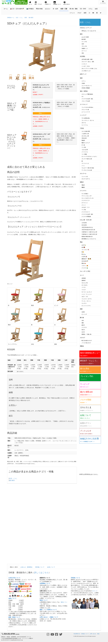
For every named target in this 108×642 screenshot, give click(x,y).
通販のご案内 (14, 567)
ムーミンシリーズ (86, 112)
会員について (51, 567)
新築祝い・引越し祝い (87, 334)
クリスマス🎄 (85, 268)
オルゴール (83, 173)
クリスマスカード (86, 212)
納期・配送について (14, 617)
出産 (83, 320)
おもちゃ (47, 8)
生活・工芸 (64, 8)
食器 (81, 78)
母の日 (83, 329)
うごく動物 (84, 154)
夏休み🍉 (84, 263)
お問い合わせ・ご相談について (49, 617)
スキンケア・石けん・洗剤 (88, 61)
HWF (83, 44)
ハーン (83, 165)
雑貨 (81, 309)
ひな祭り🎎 (84, 256)
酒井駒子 (84, 280)
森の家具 (31, 17)
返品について (44, 600)
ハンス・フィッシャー (87, 294)
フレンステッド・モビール (88, 120)
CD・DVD (83, 8)
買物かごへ (42, 113)
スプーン (84, 81)
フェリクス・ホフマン (87, 298)
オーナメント (85, 202)
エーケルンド (84, 104)
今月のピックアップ (85, 27)
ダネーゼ (84, 122)
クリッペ (84, 205)
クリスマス (83, 190)
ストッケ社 (84, 41)
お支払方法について (14, 577)
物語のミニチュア (86, 142)
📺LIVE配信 (30, 8)
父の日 (83, 332)
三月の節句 (84, 222)
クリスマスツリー (86, 200)
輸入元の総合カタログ (87, 340)
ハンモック (84, 64)
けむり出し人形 (85, 136)
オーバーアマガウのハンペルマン (89, 156)
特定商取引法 (77, 633)
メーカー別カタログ (86, 342)
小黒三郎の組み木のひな (87, 227)
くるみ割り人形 (85, 133)
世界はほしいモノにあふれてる (89, 30)
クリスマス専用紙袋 (86, 216)
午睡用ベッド (85, 48)
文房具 (83, 312)
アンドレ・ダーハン (86, 301)
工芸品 (82, 128)
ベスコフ (84, 289)
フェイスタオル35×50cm (87, 107)
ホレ (83, 96)
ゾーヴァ (84, 287)
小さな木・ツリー (86, 207)
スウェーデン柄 (85, 109)
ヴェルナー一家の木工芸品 (88, 168)
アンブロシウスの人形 (87, 170)
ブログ (79, 13)
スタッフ (94, 591)
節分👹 (83, 247)
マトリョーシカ (85, 163)
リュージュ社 (85, 176)
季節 (81, 242)
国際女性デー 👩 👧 (86, 258)
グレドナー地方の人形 (87, 158)
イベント (72, 13)
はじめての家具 (85, 37)
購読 (98, 633)
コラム (90, 8)
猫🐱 (83, 252)
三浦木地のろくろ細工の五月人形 (89, 234)
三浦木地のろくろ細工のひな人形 (89, 232)
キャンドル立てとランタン (88, 198)
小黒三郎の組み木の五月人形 (88, 229)
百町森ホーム (10, 17)
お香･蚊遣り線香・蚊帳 (87, 59)
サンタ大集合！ (85, 193)
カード (82, 275)
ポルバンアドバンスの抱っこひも (89, 68)
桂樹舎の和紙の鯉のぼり (87, 236)
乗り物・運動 (73, 8)
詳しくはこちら (41, 572)
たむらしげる (85, 282)
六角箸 (83, 83)
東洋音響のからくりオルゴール (89, 238)
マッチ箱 (84, 147)
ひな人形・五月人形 (85, 220)
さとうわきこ (85, 285)
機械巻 (83, 187)
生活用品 (82, 56)
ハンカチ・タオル (86, 66)
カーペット (84, 50)
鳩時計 (82, 182)
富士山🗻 (84, 254)
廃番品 (82, 346)
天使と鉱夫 (84, 138)
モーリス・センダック (87, 292)
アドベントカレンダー (87, 195)
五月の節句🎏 (85, 261)
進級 (83, 322)
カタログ (82, 337)
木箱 (83, 53)
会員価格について (45, 583)
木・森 (83, 145)
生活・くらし (19, 17)
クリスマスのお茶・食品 (87, 98)
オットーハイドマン (86, 305)
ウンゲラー (84, 303)
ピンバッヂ (84, 314)
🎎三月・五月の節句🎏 (17, 8)
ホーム (6, 8)
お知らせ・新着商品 (26, 567)
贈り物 (82, 317)
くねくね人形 (85, 149)
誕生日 (83, 325)
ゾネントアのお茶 (86, 101)
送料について (12, 598)
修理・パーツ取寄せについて (48, 609)
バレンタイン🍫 (85, 249)
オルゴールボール (86, 178)
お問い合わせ (93, 633)
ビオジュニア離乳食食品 (87, 94)
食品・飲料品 (84, 91)
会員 (96, 8)
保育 (85, 13)
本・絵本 (55, 8)
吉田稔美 (84, 278)
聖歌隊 (83, 140)
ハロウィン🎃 (85, 265)
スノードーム (85, 125)
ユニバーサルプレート (87, 85)
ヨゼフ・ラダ (85, 296)
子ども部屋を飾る (86, 118)
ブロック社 (84, 46)
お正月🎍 (84, 245)
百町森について (39, 567)
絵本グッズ (83, 74)
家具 (26, 17)
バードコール (85, 152)
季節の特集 (39, 8)
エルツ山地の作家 (86, 131)
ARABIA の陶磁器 (86, 88)
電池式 (83, 185)
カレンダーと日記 (85, 271)
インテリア (83, 115)
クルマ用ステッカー (86, 70)
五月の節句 (84, 225)
